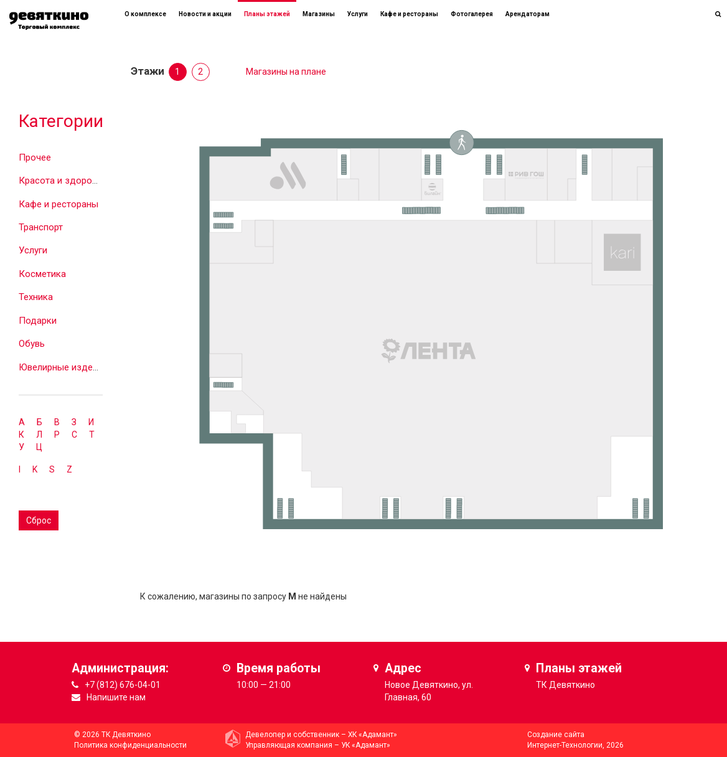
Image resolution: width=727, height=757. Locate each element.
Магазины (319, 14)
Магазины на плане (286, 72)
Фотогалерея (472, 14)
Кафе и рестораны (58, 204)
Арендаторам (527, 14)
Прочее (35, 157)
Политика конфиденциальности (130, 745)
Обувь (32, 343)
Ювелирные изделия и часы (79, 367)
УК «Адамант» (365, 745)
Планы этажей (267, 14)
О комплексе (145, 14)
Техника (36, 297)
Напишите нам (116, 697)
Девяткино (572, 685)
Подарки (38, 320)
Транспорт (41, 227)
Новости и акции (205, 14)
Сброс (38, 520)
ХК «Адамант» (372, 734)
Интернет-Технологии (565, 745)
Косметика (42, 274)
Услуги (33, 250)
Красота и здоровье (63, 180)
